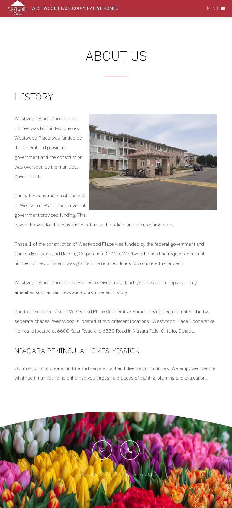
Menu (212, 8)
